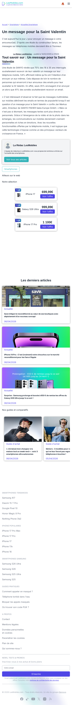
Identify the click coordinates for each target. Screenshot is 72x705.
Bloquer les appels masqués (16, 602)
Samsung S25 (9, 579)
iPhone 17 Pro (8, 536)
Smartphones (10, 169)
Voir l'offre (47, 196)
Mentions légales (10, 624)
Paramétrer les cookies (13, 638)
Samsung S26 (9, 569)
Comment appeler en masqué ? (17, 591)
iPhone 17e (7, 546)
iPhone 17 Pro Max (11, 530)
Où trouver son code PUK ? (15, 607)
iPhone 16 (7, 551)
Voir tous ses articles (16, 159)
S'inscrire (36, 674)
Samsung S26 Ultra (11, 563)
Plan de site (7, 643)
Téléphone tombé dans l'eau (16, 596)
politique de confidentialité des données (44, 680)
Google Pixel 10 (9, 508)
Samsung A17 (8, 497)
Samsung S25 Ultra (11, 574)
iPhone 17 (6, 541)
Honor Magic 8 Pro (11, 513)
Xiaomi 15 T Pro (10, 503)
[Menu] (69, 3)
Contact (6, 619)
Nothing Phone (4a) (11, 518)
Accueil (5, 25)
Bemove (62, 692)
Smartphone (14, 25)
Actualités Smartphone (29, 25)
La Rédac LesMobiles (22, 54)
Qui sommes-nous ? (11, 648)
